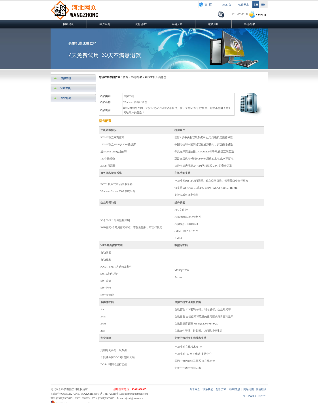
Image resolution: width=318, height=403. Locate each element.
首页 (125, 77)
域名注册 (213, 24)
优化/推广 (140, 24)
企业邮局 (66, 98)
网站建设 (68, 24)
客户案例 (104, 24)
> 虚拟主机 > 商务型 (154, 77)
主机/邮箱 (249, 24)
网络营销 (177, 24)
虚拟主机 (66, 78)
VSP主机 (66, 88)
